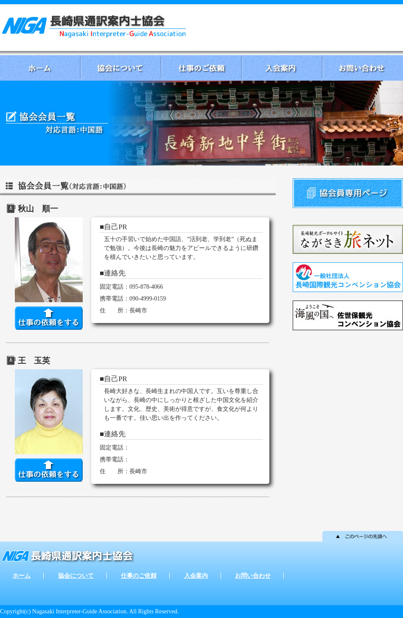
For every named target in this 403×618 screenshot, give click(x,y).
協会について (121, 68)
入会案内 (282, 68)
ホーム (40, 68)
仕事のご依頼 (201, 68)
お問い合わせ (362, 68)
